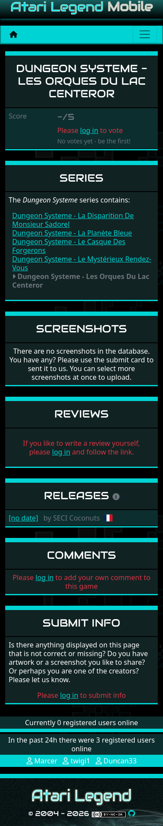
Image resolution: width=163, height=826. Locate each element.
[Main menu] (145, 34)
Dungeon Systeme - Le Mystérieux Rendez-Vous (81, 263)
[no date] (23, 518)
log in (89, 130)
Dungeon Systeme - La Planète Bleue (72, 233)
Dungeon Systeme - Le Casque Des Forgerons (69, 246)
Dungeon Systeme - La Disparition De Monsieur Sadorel (73, 220)
